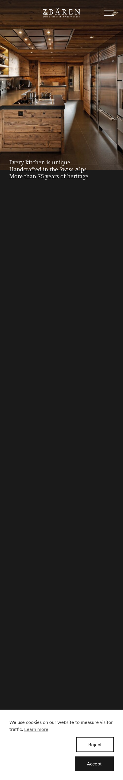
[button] (109, 13)
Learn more (36, 729)
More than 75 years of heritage (48, 177)
